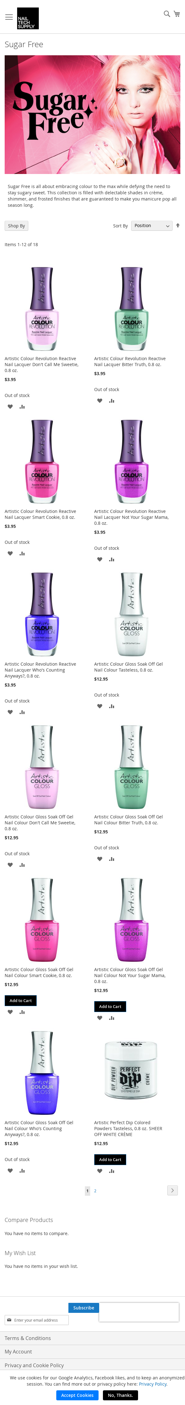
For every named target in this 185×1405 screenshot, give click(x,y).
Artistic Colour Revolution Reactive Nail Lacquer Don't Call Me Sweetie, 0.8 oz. (41, 364)
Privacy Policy (152, 1384)
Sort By (120, 225)
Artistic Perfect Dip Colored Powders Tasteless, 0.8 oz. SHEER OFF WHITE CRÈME (128, 1128)
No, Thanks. (120, 1395)
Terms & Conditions (28, 1338)
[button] (10, 406)
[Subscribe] (83, 1308)
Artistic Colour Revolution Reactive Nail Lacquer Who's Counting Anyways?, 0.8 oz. (40, 670)
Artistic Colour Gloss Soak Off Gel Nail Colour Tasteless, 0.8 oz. (128, 667)
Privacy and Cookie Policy (34, 1365)
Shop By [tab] (16, 226)
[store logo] (28, 18)
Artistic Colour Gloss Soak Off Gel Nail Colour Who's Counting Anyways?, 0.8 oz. (39, 1128)
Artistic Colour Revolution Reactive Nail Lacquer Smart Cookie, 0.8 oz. (40, 514)
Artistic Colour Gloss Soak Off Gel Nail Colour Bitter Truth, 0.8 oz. (128, 820)
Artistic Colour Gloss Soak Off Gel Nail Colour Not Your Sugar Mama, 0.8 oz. (129, 975)
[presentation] (139, 1312)
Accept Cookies (77, 1395)
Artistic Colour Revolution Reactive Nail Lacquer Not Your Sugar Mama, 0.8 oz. (131, 517)
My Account (18, 1351)
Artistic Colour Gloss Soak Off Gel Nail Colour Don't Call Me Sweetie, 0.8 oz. (40, 823)
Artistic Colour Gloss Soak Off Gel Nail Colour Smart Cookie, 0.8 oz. (39, 972)
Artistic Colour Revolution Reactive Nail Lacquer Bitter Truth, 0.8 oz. (130, 361)
